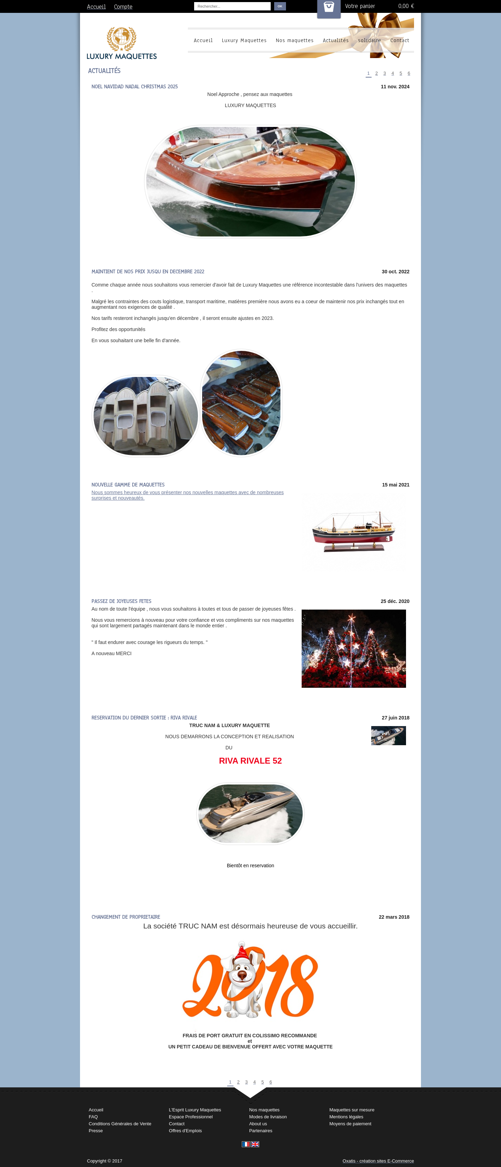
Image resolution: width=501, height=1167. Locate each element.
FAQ (93, 1116)
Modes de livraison (268, 1116)
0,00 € (406, 6)
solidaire (369, 40)
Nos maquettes (295, 40)
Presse (96, 1130)
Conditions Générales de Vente (120, 1123)
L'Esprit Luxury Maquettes (195, 1109)
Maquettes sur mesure (351, 1109)
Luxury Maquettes (244, 40)
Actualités (336, 40)
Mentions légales (346, 1116)
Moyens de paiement (350, 1123)
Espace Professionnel (191, 1116)
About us (258, 1123)
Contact (399, 40)
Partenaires (260, 1130)
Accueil (203, 40)
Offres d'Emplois (185, 1130)
